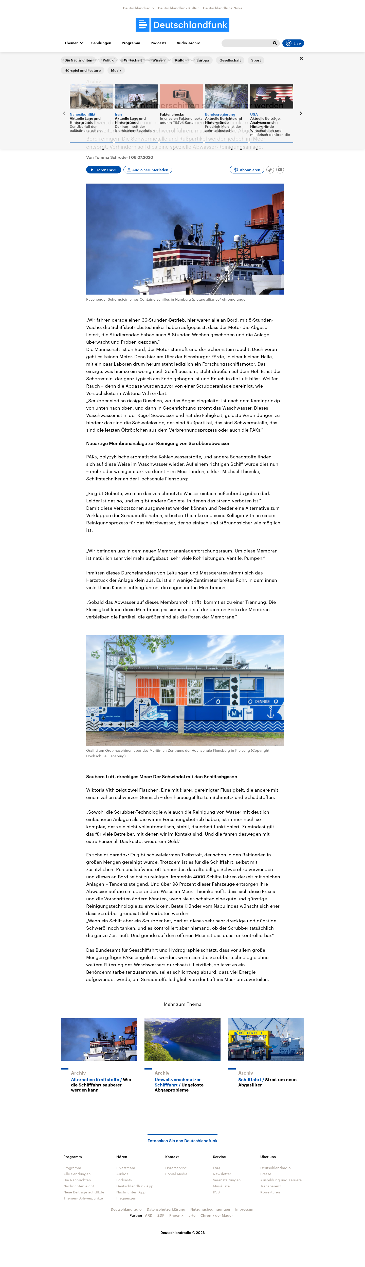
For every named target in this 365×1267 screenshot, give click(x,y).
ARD (148, 1215)
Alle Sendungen (77, 1174)
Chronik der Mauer (216, 1215)
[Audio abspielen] (103, 169)
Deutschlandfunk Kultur (178, 8)
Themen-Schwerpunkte (83, 1198)
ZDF (160, 1215)
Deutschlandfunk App (134, 1186)
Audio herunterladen (150, 170)
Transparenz (270, 1186)
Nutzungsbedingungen (210, 1209)
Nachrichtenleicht (78, 1186)
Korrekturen (270, 1192)
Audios (122, 1174)
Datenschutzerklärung (166, 1209)
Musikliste (221, 1186)
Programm (131, 43)
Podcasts (158, 43)
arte (192, 1215)
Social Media (176, 1174)
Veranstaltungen (227, 1180)
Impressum (244, 1209)
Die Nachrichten (77, 1180)
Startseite (69, 60)
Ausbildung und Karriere (281, 1180)
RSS (216, 1192)
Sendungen (101, 43)
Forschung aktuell (96, 60)
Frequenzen (126, 1198)
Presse (265, 1174)
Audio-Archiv (188, 43)
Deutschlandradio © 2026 (182, 1232)
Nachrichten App (130, 1192)
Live (293, 43)
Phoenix (176, 1215)
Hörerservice (176, 1168)
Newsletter (222, 1174)
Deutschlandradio (138, 8)
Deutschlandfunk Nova (222, 8)
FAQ (216, 1168)
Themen (71, 43)
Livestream (125, 1168)
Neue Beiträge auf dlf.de (83, 1192)
